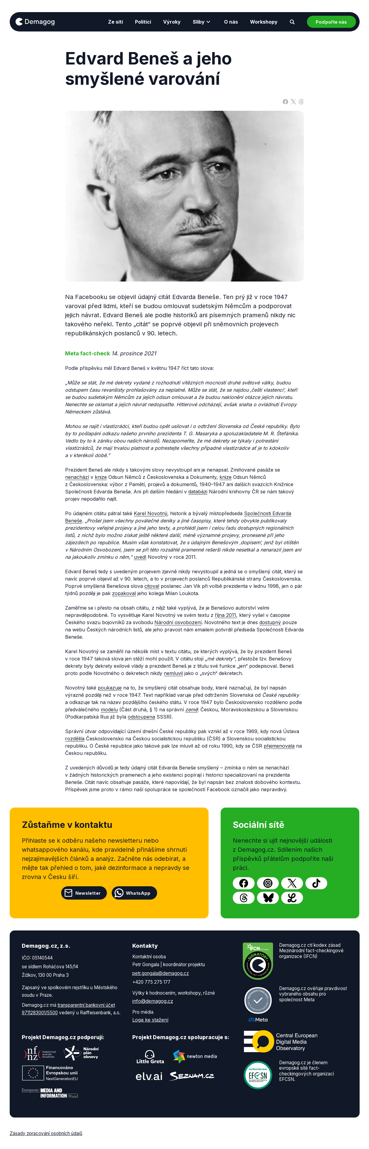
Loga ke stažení (150, 1020)
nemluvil (173, 673)
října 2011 (225, 615)
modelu (109, 709)
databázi (197, 492)
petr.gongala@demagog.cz (160, 973)
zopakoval (124, 593)
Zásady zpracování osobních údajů (46, 1133)
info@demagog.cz (152, 1001)
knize (101, 477)
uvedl (140, 557)
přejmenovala (279, 746)
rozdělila (74, 739)
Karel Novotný (150, 513)
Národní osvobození (178, 622)
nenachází (77, 477)
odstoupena (141, 717)
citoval (151, 586)
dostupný (270, 622)
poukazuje (110, 688)
